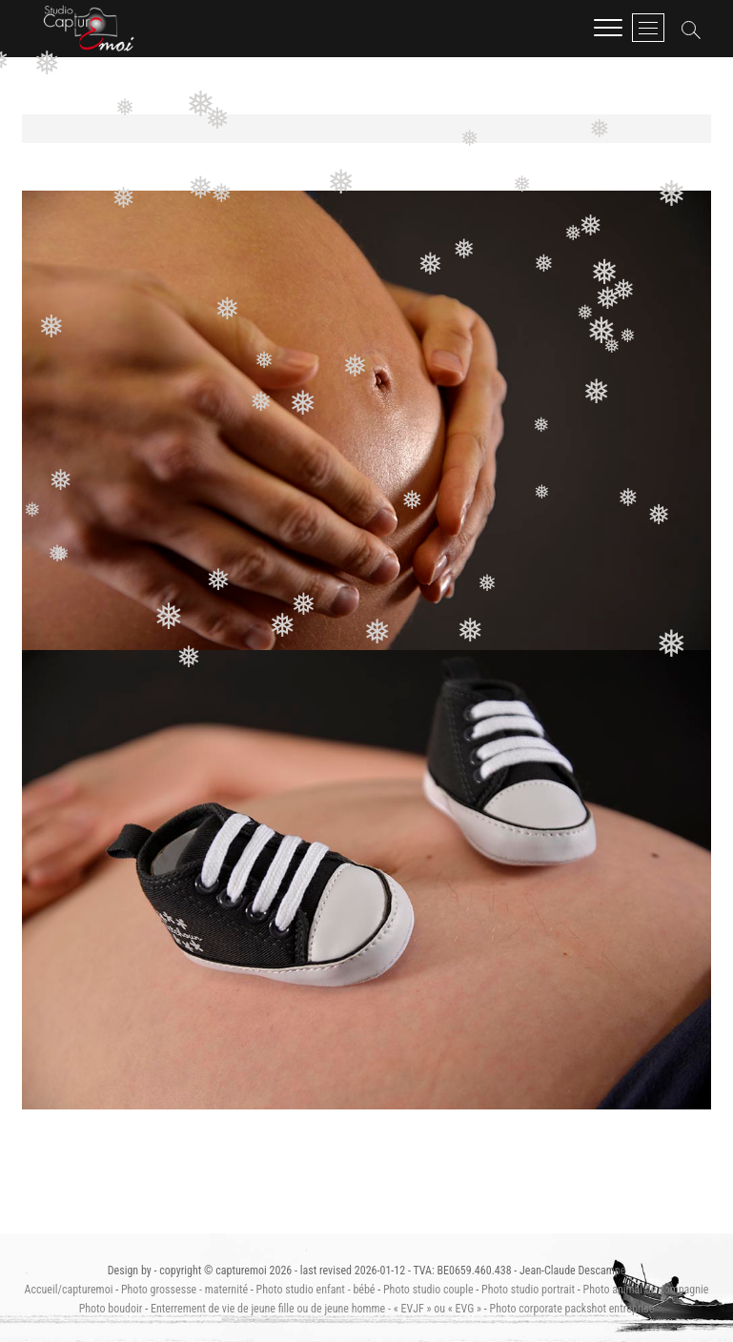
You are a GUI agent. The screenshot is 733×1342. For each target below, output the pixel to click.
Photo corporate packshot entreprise (572, 1308)
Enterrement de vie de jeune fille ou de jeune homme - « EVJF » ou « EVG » (316, 1308)
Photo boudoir (111, 1308)
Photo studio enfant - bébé (316, 1289)
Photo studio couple (428, 1289)
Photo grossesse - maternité (184, 1289)
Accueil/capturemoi (69, 1289)
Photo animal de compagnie (645, 1289)
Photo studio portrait (528, 1289)
